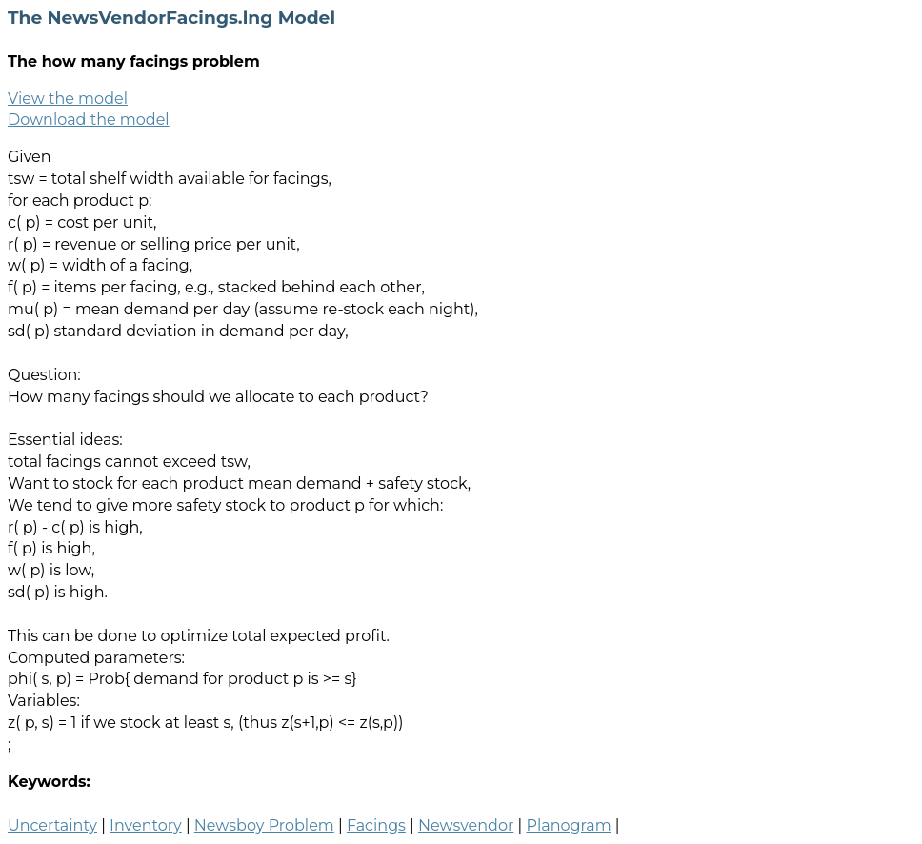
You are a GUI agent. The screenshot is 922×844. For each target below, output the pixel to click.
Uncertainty (52, 825)
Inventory (146, 825)
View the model (68, 99)
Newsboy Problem (264, 825)
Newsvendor (465, 825)
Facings (376, 825)
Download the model (89, 120)
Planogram (568, 825)
